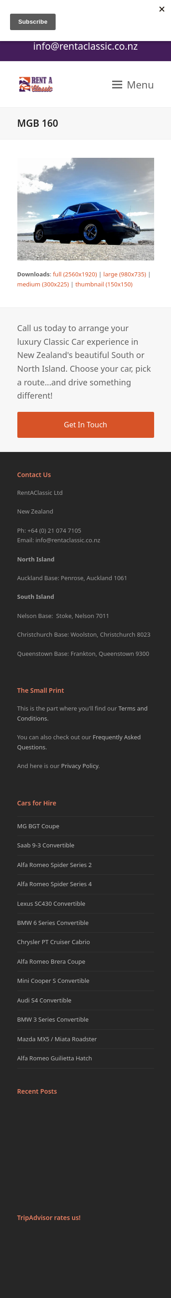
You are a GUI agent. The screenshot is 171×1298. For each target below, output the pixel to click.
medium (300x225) (43, 284)
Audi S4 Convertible (44, 1000)
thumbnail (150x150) (104, 284)
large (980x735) (125, 274)
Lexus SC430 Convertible (51, 903)
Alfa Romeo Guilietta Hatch (54, 1058)
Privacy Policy (79, 766)
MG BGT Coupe (38, 826)
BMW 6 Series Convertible (53, 923)
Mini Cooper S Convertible (53, 980)
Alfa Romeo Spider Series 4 (54, 884)
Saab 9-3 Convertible (46, 845)
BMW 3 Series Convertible (53, 1019)
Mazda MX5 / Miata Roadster (57, 1039)
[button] (133, 84)
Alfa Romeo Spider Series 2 (54, 865)
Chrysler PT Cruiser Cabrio (53, 942)
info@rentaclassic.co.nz (85, 46)
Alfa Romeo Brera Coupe (51, 961)
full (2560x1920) (75, 274)
